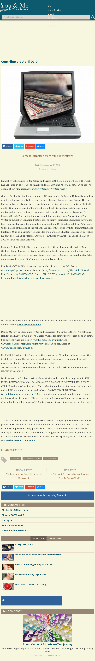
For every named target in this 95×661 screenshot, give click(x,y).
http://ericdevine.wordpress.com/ (35, 278)
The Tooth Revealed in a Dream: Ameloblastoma (39, 554)
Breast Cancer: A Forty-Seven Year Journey (47, 644)
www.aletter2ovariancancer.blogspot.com (23, 366)
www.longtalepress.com (14, 270)
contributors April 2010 (32, 459)
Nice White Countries (12, 525)
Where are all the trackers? (15, 530)
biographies (15, 459)
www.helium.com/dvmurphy (48, 339)
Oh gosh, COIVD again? (13, 515)
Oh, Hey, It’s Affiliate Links (15, 510)
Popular (38, 538)
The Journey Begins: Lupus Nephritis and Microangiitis (24, 473)
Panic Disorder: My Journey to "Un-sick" (34, 564)
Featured (56, 538)
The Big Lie (7, 520)
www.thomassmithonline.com (19, 440)
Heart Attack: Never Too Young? (31, 584)
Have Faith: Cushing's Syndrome (30, 574)
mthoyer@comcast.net (29, 324)
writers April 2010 (50, 459)
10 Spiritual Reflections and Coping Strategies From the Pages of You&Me (70, 473)
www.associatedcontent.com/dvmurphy (22, 343)
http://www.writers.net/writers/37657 (46, 188)
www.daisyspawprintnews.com (18, 394)
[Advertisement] (47, 39)
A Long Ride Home (24, 544)
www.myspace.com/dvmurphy (17, 347)
